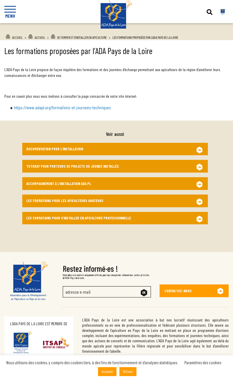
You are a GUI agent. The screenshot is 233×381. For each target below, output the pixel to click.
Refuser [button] (128, 371)
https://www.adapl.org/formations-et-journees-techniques (62, 107)
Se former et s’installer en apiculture (82, 37)
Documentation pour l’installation (54, 149)
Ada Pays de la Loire (117, 38)
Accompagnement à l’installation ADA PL (58, 183)
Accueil (17, 37)
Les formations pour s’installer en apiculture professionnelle (78, 218)
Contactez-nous (178, 290)
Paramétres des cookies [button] (202, 362)
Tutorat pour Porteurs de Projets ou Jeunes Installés (72, 166)
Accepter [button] (107, 371)
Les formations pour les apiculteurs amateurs (64, 200)
